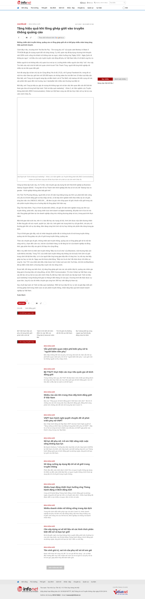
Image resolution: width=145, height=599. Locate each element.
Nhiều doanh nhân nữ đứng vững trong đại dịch (68, 508)
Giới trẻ (61, 8)
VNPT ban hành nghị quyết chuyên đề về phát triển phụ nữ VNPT (66, 419)
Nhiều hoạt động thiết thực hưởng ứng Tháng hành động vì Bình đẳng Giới (67, 488)
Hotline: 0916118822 (100, 3)
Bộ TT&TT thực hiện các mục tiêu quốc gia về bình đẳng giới (68, 373)
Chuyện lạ (81, 8)
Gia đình (53, 8)
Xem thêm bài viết (55, 568)
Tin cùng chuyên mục (27, 342)
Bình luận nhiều (120, 79)
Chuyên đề (21, 24)
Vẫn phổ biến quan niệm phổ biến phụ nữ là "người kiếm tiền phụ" (66, 350)
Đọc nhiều (105, 79)
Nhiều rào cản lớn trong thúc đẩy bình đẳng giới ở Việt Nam (68, 396)
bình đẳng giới (30, 308)
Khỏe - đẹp (71, 8)
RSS (125, 8)
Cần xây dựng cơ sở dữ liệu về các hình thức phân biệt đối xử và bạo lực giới (68, 530)
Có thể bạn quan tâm (27, 313)
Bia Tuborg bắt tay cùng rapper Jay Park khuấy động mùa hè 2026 (84, 333)
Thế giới (44, 8)
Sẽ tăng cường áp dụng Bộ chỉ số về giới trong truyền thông (67, 465)
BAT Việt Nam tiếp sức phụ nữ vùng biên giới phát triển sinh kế (24, 333)
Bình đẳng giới (34, 24)
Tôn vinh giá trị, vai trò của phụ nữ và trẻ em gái (68, 550)
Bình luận (22, 303)
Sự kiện (99, 8)
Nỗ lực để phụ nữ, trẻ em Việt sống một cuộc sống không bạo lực (66, 442)
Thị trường (34, 8)
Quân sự (90, 8)
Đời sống (25, 8)
